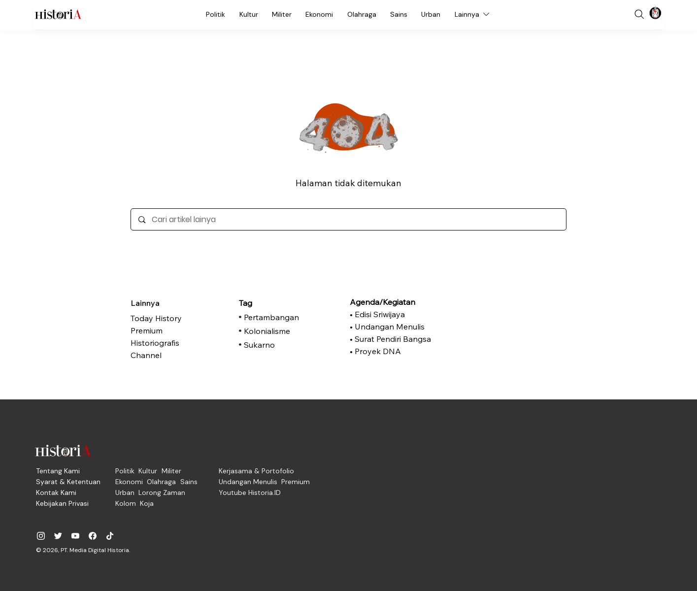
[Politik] (215, 14)
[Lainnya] (473, 14)
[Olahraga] (361, 14)
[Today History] (180, 318)
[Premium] (180, 330)
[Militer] (282, 14)
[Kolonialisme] (290, 331)
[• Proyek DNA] (396, 351)
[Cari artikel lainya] (348, 219)
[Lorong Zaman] (161, 492)
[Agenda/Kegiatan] (396, 302)
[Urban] (430, 14)
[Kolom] (125, 503)
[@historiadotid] (75, 535)
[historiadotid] (40, 535)
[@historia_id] (58, 535)
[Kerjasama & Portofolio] (256, 470)
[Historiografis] (180, 343)
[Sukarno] (290, 345)
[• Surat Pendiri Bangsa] (396, 339)
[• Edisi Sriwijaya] (396, 314)
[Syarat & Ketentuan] (68, 481)
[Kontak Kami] (56, 492)
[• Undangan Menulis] (396, 326)
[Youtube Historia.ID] (250, 492)
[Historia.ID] (58, 14)
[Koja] (147, 503)
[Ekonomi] (319, 14)
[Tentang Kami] (58, 470)
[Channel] (180, 355)
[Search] (639, 14)
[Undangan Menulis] (248, 481)
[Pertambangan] (290, 317)
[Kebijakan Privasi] (62, 503)
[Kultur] (248, 14)
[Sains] (398, 14)
